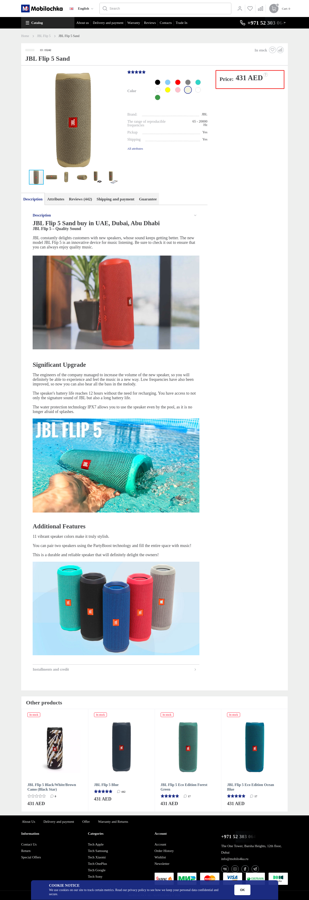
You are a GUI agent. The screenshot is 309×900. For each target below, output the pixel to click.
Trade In (181, 23)
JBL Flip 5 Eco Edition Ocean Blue (250, 787)
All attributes (135, 148)
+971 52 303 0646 (239, 836)
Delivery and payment (108, 23)
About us (82, 23)
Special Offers (31, 857)
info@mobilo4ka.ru (234, 859)
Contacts (166, 23)
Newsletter (162, 864)
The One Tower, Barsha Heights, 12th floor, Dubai (251, 849)
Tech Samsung (98, 851)
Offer (86, 821)
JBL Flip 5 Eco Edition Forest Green (184, 787)
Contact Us (29, 844)
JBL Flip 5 (44, 36)
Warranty (133, 23)
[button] (73, 120)
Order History (164, 851)
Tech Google (96, 870)
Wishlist (160, 857)
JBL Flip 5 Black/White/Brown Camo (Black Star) (51, 787)
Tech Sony (95, 876)
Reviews (150, 23)
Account (160, 844)
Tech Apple (96, 844)
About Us (28, 821)
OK (242, 890)
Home (25, 36)
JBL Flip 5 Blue (106, 785)
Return (26, 851)
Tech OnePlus (97, 864)
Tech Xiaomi (97, 857)
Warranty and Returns (113, 821)
